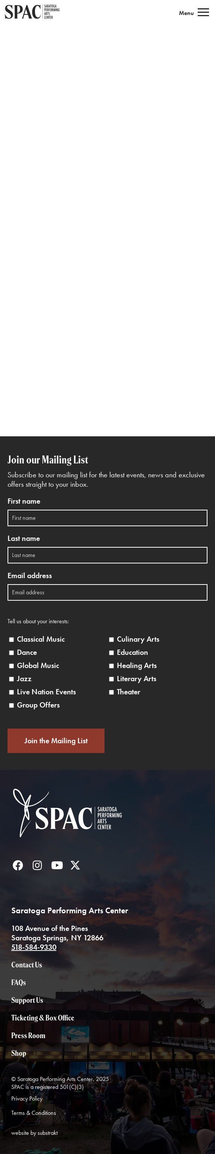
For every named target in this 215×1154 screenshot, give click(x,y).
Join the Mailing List (56, 741)
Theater (128, 692)
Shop (18, 1053)
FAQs (18, 982)
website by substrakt (34, 1133)
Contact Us (26, 965)
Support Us (27, 1000)
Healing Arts (137, 665)
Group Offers (38, 705)
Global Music (38, 665)
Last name (24, 538)
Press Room (28, 1035)
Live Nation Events (46, 692)
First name (24, 501)
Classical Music (41, 639)
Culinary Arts (138, 639)
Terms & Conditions (33, 1113)
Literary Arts (136, 678)
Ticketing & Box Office (42, 1018)
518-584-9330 (33, 947)
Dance (27, 652)
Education (132, 652)
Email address (30, 575)
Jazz (24, 678)
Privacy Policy (26, 1098)
